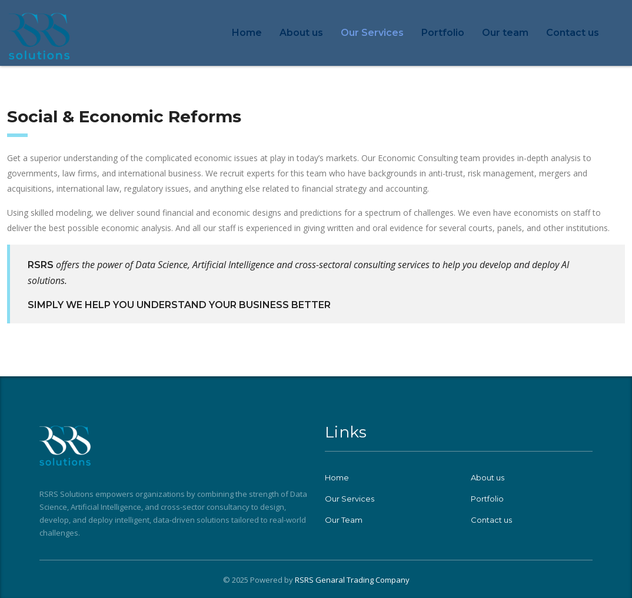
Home (247, 32)
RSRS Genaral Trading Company (352, 579)
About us (301, 32)
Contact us (572, 32)
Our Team (343, 519)
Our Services (372, 32)
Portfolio (442, 32)
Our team (505, 32)
